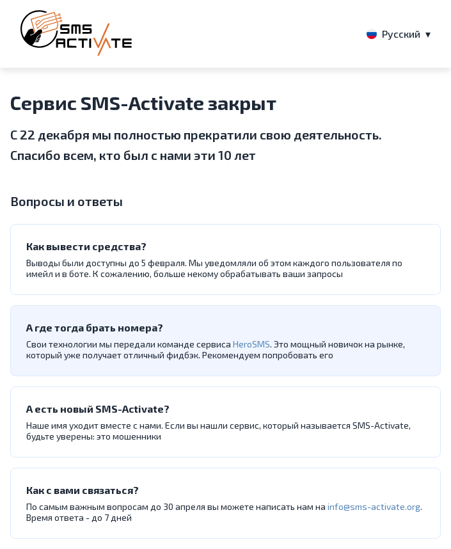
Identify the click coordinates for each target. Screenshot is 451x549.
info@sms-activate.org (374, 506)
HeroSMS (251, 343)
